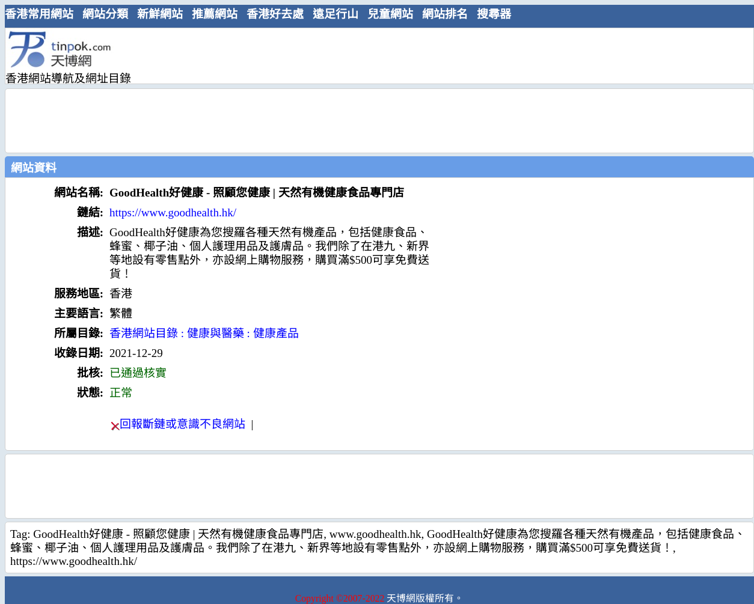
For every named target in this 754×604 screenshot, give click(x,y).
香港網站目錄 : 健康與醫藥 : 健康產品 (204, 333)
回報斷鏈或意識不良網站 (182, 424)
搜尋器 (494, 14)
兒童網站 (390, 14)
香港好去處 (275, 14)
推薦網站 (215, 14)
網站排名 (445, 14)
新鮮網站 (160, 14)
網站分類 (105, 14)
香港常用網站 (39, 14)
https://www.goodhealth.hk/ (172, 212)
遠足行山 (335, 14)
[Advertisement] (374, 55)
